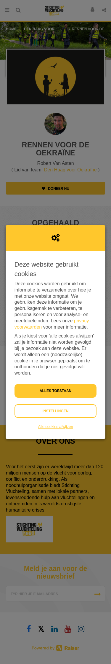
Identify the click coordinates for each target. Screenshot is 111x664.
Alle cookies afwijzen (55, 426)
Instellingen (55, 411)
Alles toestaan (56, 391)
